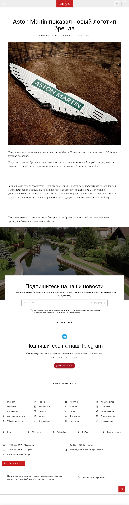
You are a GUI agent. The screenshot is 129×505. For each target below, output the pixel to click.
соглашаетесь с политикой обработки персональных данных (57, 312)
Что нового (66, 36)
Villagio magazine (48, 36)
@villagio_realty (64, 366)
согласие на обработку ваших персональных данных (80, 310)
